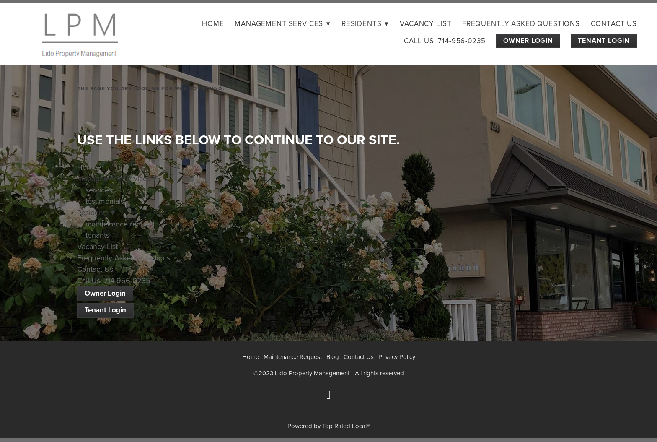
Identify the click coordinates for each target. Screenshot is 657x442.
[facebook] (328, 395)
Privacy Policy (396, 356)
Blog (332, 356)
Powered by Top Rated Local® (328, 425)
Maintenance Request (293, 356)
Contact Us (614, 23)
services (98, 190)
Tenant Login (604, 40)
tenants (97, 235)
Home (213, 23)
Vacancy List (425, 23)
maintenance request (120, 223)
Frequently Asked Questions (521, 23)
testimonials (104, 201)
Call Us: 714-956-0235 (445, 41)
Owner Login (528, 40)
